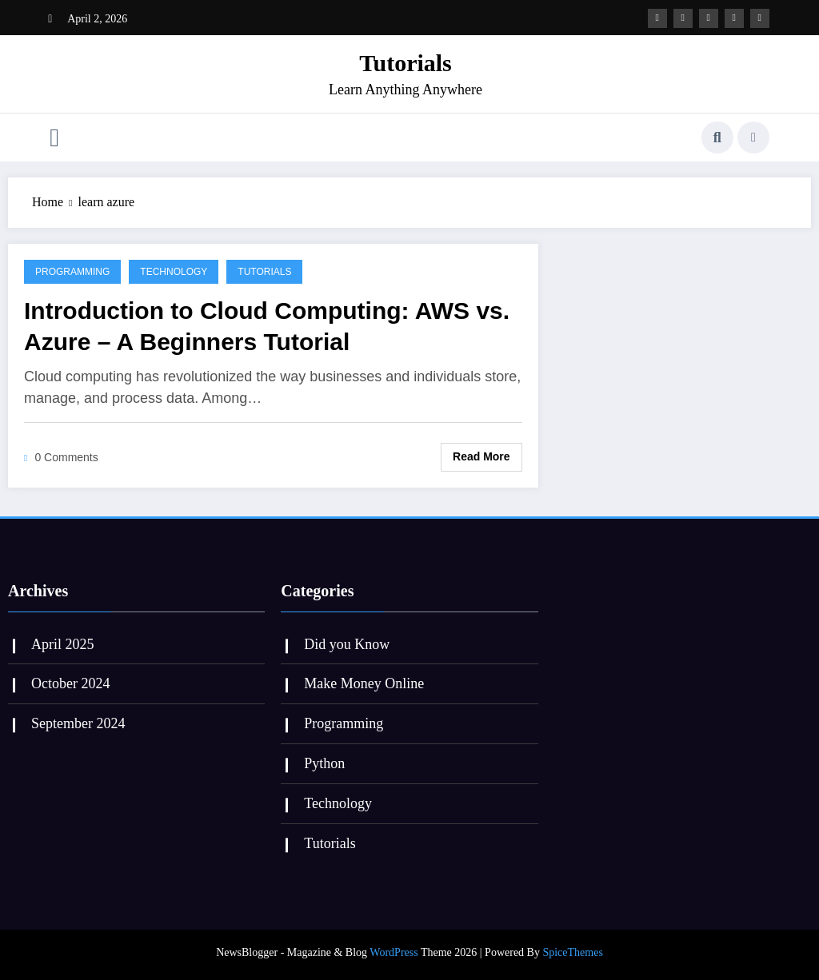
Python (324, 763)
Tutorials (405, 63)
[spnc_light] (753, 137)
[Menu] (54, 137)
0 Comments (66, 457)
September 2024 (78, 723)
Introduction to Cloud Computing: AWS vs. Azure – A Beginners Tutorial (266, 326)
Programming (72, 271)
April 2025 (62, 644)
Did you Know (347, 644)
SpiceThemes (572, 952)
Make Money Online (364, 683)
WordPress (393, 952)
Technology (173, 271)
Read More (481, 456)
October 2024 (70, 683)
